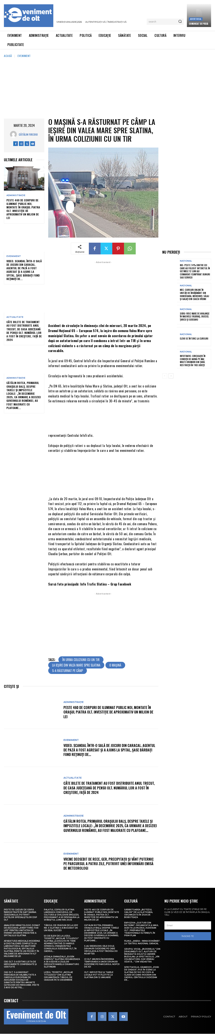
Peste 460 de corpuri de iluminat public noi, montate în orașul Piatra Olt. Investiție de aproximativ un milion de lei (23, 209)
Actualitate (14, 317)
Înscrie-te (188, 936)
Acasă (8, 56)
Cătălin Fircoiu (28, 134)
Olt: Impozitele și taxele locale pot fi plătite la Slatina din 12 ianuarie (98, 974)
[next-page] (171, 375)
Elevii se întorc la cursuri (194, 338)
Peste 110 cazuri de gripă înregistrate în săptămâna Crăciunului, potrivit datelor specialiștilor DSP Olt (20, 914)
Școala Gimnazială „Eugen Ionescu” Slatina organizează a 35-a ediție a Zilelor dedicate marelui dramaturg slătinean (62, 961)
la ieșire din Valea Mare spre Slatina (76, 665)
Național (186, 261)
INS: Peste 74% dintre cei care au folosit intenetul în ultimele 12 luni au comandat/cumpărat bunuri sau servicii (195, 271)
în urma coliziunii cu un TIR (81, 659)
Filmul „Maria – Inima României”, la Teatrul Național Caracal (142, 942)
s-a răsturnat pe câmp (67, 670)
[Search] (180, 22)
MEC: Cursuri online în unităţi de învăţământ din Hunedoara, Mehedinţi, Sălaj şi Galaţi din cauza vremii (194, 294)
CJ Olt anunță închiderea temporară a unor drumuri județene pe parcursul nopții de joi (102, 963)
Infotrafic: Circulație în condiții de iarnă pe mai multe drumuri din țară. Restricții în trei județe (192, 360)
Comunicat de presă (198, 23)
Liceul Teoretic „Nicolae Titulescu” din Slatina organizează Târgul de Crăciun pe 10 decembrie (58, 976)
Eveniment (24, 56)
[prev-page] (164, 375)
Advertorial (195, 18)
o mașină (115, 665)
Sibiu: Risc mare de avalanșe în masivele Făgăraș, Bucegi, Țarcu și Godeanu (194, 316)
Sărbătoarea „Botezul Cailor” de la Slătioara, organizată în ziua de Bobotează (138, 913)
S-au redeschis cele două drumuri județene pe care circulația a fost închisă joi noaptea (101, 950)
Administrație (15, 195)
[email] (187, 925)
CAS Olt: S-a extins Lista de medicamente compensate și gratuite (20, 964)
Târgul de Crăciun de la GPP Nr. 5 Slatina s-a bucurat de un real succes (61, 927)
